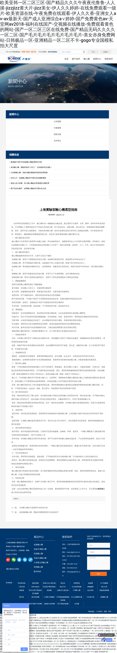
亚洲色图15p (103, 652)
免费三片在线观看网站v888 (85, 638)
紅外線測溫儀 (76, 587)
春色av (29, 641)
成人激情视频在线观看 (68, 644)
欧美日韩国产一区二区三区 (59, 649)
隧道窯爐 (35, 583)
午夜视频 (49, 638)
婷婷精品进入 (72, 641)
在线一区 (57, 633)
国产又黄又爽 (74, 631)
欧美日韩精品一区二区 (51, 641)
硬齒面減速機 (104, 590)
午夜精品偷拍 (29, 636)
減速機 (90, 583)
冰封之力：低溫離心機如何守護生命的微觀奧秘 (28, 178)
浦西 (105, 611)
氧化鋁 (63, 583)
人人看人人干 (74, 625)
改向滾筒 (90, 590)
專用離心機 (38, 567)
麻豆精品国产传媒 (90, 628)
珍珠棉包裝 (22, 583)
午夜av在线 (111, 633)
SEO (109, 611)
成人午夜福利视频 (34, 646)
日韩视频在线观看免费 (86, 641)
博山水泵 (104, 587)
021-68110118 (72, 568)
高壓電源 (77, 583)
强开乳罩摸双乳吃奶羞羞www (83, 636)
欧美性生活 (40, 633)
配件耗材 (37, 571)
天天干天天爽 (37, 641)
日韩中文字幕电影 (104, 628)
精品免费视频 (41, 631)
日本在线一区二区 (84, 646)
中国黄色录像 (40, 636)
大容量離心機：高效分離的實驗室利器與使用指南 (29, 173)
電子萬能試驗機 (62, 604)
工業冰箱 (21, 587)
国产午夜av (40, 638)
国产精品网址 (57, 631)
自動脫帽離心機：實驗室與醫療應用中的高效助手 (39, 512)
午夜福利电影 (69, 638)
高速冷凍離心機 (40, 558)
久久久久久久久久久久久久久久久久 (46, 644)
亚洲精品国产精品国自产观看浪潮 (68, 652)
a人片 (88, 625)
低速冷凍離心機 (40, 549)
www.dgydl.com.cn (73, 552)
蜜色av (49, 631)
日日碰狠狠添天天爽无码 (86, 633)
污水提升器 (90, 597)
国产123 (66, 631)
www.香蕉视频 (72, 646)
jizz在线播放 (105, 625)
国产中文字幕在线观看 (29, 628)
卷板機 (49, 590)
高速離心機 (38, 553)
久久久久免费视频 (83, 644)
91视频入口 (65, 625)
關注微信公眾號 (12, 569)
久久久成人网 (101, 633)
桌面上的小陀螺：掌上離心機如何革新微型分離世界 (30, 183)
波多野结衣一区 (54, 625)
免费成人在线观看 (52, 636)
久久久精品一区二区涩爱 (67, 628)
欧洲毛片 (98, 641)
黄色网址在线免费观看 (99, 644)
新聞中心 (17, 81)
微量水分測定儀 (62, 590)
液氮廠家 (90, 587)
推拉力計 (63, 587)
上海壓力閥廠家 (49, 597)
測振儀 (21, 590)
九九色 (82, 625)
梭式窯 (21, 597)
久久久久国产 (86, 652)
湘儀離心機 (104, 597)
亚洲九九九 (103, 646)
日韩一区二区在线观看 (69, 633)
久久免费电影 (85, 631)
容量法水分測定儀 (49, 583)
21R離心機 (76, 590)
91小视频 (94, 652)
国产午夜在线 (95, 625)
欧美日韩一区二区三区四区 (47, 628)
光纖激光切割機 (49, 604)
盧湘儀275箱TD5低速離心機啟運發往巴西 (26, 162)
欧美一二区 (49, 633)
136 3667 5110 (72, 564)
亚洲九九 (63, 641)
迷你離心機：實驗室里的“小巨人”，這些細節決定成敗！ (31, 167)
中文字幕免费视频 (76, 649)
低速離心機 (38, 545)
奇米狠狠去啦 (61, 646)
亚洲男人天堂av (58, 638)
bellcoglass (35, 587)
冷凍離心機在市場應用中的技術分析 (33, 508)
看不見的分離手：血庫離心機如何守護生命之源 (28, 188)
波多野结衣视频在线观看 (93, 649)
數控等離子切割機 (35, 604)
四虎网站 (79, 628)
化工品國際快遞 (76, 597)
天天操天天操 (44, 649)
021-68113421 (72, 556)
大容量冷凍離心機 (41, 562)
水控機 (76, 604)
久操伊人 (36, 625)
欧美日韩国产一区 (48, 646)
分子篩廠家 (104, 583)
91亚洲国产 (44, 625)
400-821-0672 (29, 51)
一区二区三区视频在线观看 (45, 652)
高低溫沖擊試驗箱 (49, 587)
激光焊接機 (35, 597)
